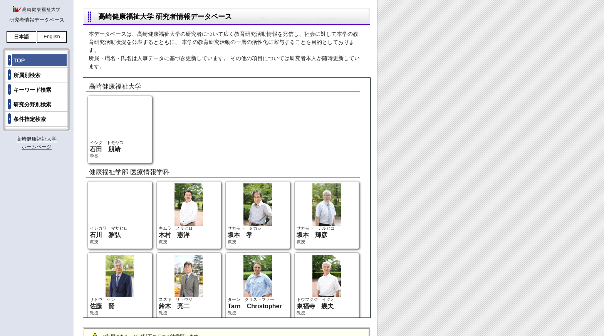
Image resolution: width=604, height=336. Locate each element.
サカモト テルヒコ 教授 (319, 213)
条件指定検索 (29, 119)
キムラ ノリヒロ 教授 (181, 213)
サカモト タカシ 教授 (250, 213)
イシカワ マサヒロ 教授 (112, 213)
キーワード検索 (32, 90)
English (52, 36)
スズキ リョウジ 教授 (181, 285)
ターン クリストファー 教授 (255, 285)
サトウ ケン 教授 (112, 285)
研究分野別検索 (32, 104)
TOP (19, 60)
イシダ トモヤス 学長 (112, 128)
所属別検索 (26, 75)
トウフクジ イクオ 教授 (319, 285)
